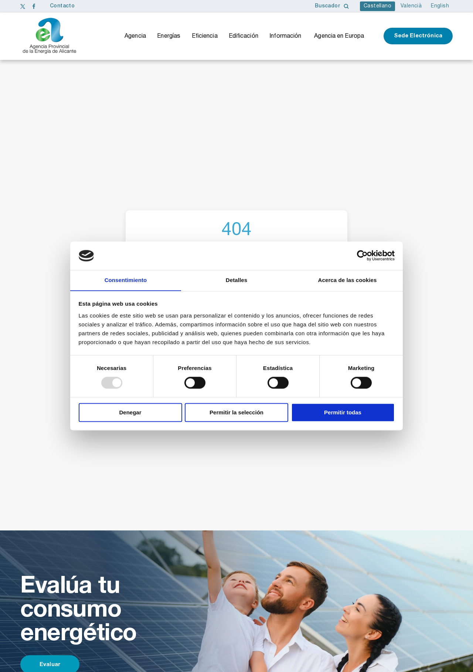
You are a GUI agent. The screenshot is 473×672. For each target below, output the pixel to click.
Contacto (62, 6)
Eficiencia (205, 36)
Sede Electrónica (418, 36)
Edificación (243, 36)
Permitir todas (342, 413)
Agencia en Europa (339, 36)
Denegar (130, 413)
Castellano (377, 6)
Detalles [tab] (236, 280)
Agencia (135, 36)
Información (285, 36)
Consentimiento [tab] (126, 280)
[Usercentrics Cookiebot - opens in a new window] (362, 255)
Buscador (332, 6)
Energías (168, 36)
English (440, 6)
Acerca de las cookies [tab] (347, 280)
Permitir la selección (236, 413)
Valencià (411, 6)
